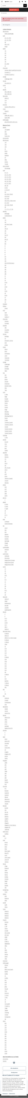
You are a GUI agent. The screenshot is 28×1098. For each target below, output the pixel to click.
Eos (5, 980)
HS (5, 693)
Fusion (6, 407)
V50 (5, 1042)
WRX (6, 900)
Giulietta (7, 155)
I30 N (6, 470)
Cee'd (6, 528)
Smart (6, 308)
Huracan (7, 549)
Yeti (5, 887)
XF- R (6, 515)
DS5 (6, 342)
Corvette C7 (7, 72)
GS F (6, 575)
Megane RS (7, 827)
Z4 (5, 302)
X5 (5, 289)
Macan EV (7, 799)
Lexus (4, 85)
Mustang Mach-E (9, 416)
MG (4, 689)
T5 (5, 999)
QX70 (6, 495)
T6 (5, 1001)
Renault (4, 805)
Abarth (4, 127)
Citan (6, 644)
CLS (5, 655)
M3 (5, 265)
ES (5, 571)
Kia (3, 525)
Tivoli (6, 892)
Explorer (7, 401)
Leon (6, 355)
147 (5, 142)
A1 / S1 (6, 172)
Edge (6, 396)
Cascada (7, 743)
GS (5, 573)
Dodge (4, 76)
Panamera (7, 801)
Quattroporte (8, 609)
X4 (5, 284)
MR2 (6, 950)
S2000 (6, 450)
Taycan (6, 803)
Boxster (6, 790)
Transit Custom (8, 433)
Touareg (7, 1012)
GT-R (6, 724)
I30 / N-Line (7, 467)
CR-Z (6, 446)
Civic (6, 444)
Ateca (6, 349)
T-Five (6, 437)
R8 (5, 42)
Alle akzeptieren (14, 1068)
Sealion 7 (7, 317)
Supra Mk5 (7, 117)
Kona (6, 476)
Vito (5, 687)
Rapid (6, 881)
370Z (6, 721)
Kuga (6, 409)
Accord (6, 442)
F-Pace (6, 506)
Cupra (4, 347)
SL (5, 676)
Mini (4, 696)
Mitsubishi (5, 706)
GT (5, 157)
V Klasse (7, 685)
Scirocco (7, 993)
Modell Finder (13, 9)
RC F (6, 590)
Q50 (6, 491)
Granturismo (8, 603)
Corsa (6, 745)
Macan (6, 797)
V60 (5, 1044)
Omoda (4, 730)
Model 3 (7, 111)
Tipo (6, 390)
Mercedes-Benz (6, 631)
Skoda (4, 864)
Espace (6, 814)
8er (5, 243)
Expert (6, 780)
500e (6, 134)
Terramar (7, 360)
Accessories (6, 138)
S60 (5, 1034)
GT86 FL (7, 941)
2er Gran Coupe (8, 224)
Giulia (6, 153)
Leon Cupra (7, 857)
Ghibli (6, 601)
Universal (5, 961)
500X (6, 377)
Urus (6, 551)
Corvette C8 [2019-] (9, 74)
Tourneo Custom (9, 424)
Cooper (6, 700)
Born (6, 351)
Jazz (6, 448)
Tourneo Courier (9, 422)
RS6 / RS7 (7, 44)
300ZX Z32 (7, 717)
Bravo (6, 379)
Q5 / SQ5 (7, 198)
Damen (4, 1061)
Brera (6, 151)
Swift (6, 905)
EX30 (6, 1032)
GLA (6, 659)
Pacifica (6, 332)
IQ (5, 948)
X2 (5, 278)
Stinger (6, 543)
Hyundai (5, 452)
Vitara (6, 907)
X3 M (6, 282)
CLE (5, 102)
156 (5, 144)
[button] (19, 1)
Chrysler (5, 325)
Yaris (6, 958)
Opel (4, 737)
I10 (5, 459)
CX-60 (6, 622)
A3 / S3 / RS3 (8, 38)
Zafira (6, 758)
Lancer (6, 711)
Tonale (6, 164)
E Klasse (7, 657)
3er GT (6, 228)
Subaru (4, 894)
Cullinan (6, 833)
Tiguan (6, 1010)
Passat (6, 989)
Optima (6, 534)
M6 (5, 271)
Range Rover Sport (9, 562)
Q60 (6, 493)
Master (6, 821)
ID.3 (6, 984)
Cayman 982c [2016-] (10, 107)
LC (5, 87)
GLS (6, 670)
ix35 (6, 474)
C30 (5, 1025)
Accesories (5, 1059)
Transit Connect (8, 429)
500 (5, 131)
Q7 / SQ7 (7, 202)
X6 (5, 293)
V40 (5, 1040)
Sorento (7, 538)
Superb (6, 885)
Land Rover (5, 553)
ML (5, 672)
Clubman (7, 698)
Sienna (6, 954)
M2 (5, 261)
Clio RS (6, 812)
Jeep (4, 519)
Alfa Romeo (6, 31)
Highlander (7, 943)
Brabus (4, 306)
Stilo (6, 388)
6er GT (6, 239)
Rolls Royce (5, 831)
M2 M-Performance (9, 263)
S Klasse (7, 674)
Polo (6, 991)
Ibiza (6, 849)
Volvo (4, 1021)
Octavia (6, 879)
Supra (6, 956)
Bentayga (7, 213)
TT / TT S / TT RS (9, 209)
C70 (5, 1029)
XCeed (6, 545)
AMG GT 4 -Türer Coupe (10, 637)
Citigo (6, 866)
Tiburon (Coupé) (8, 478)
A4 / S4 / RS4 (8, 177)
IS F (5, 579)
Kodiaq (6, 877)
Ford (4, 392)
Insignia (6, 752)
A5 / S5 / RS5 (8, 40)
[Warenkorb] (25, 1)
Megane (7, 823)
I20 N (6, 463)
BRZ (6, 896)
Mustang (7, 414)
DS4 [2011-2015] (9, 340)
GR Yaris (7, 935)
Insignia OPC (8, 754)
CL (5, 646)
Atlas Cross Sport (9, 969)
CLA (6, 100)
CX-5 (6, 620)
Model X (7, 915)
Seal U (6, 314)
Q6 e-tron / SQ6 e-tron (10, 200)
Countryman (8, 702)
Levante (7, 607)
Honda (4, 81)
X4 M (6, 286)
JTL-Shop (17, 1096)
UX (5, 594)
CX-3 (6, 618)
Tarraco (6, 861)
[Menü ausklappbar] (2, 1)
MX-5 (6, 627)
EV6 (5, 530)
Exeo (6, 846)
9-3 (5, 838)
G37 (6, 489)
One (6, 704)
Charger (6, 366)
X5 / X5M (7, 63)
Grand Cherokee (8, 523)
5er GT (6, 235)
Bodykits (5, 304)
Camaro (7, 321)
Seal (6, 312)
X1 (5, 276)
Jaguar (4, 502)
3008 (6, 771)
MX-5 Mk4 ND (8, 94)
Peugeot (5, 760)
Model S (7, 913)
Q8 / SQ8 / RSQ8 (9, 205)
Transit (6, 426)
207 (5, 767)
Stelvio (6, 162)
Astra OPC (7, 741)
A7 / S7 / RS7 (8, 183)
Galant (6, 709)
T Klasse (7, 683)
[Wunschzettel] (22, 1)
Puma (6, 418)
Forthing (5, 435)
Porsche (5, 104)
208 (5, 769)
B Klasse (7, 640)
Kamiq (6, 872)
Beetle (6, 971)
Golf (6, 982)
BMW (4, 48)
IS (5, 577)
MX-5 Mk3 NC (8, 91)
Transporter (7, 1017)
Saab (4, 836)
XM (5, 299)
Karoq (6, 874)
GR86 (6, 937)
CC (5, 976)
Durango (7, 368)
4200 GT (7, 599)
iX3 (5, 256)
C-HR (6, 926)
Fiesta (6, 403)
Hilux (6, 945)
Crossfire (7, 330)
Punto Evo (7, 136)
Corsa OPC (7, 747)
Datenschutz (12, 1093)
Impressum (5, 1093)
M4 (5, 267)
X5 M (6, 291)
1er (5, 51)
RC (5, 588)
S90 (5, 1038)
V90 (5, 1049)
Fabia (6, 870)
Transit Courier (8, 431)
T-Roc (6, 997)
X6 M (6, 295)
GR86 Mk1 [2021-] (9, 115)
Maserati (5, 597)
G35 (6, 487)
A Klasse (7, 633)
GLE (6, 665)
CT (5, 569)
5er (5, 59)
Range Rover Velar (9, 564)
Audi (4, 35)
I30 (5, 465)
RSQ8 (6, 46)
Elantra (6, 454)
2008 (6, 762)
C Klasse (7, 642)
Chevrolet (5, 68)
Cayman (7, 795)
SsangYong (5, 889)
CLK (6, 653)
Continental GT (8, 215)
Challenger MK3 (8, 79)
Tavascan (7, 358)
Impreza (7, 898)
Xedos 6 (7, 629)
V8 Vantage (7, 168)
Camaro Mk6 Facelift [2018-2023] (13, 70)
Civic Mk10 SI (8, 83)
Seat (4, 840)
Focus (6, 405)
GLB (6, 661)
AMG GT (7, 98)
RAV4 (6, 952)
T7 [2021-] (7, 1006)
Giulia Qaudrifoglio (9, 33)
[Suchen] (12, 5)
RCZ (6, 784)
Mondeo (7, 411)
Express (6, 816)
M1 (5, 258)
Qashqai (7, 726)
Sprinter (6, 681)
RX (5, 592)
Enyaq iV (7, 868)
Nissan (4, 715)
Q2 (5, 192)
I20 (5, 461)
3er (5, 55)
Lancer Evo (7, 713)
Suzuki (4, 902)
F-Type (6, 508)
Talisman (7, 829)
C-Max (6, 394)
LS (5, 584)
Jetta (6, 986)
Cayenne (7, 793)
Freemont (7, 383)
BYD (4, 310)
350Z (6, 719)
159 (5, 146)
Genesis (6, 457)
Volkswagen (6, 119)
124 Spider (7, 129)
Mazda (4, 89)
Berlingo (7, 336)
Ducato (6, 381)
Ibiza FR (6, 853)
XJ (5, 517)
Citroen (4, 334)
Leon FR (7, 859)
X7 (5, 66)
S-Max (6, 420)
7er (5, 61)
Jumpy (6, 345)
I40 (5, 472)
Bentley (4, 211)
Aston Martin (6, 166)
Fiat (4, 373)
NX (5, 586)
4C (5, 149)
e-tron (6, 187)
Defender (7, 556)
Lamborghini (6, 547)
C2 (5, 338)
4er (5, 57)
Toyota (4, 113)
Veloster (7, 482)
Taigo (6, 1008)
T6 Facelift (7, 1004)
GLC (6, 663)
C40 (5, 1027)
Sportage (7, 541)
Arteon (6, 965)
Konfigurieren (14, 1072)
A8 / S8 (6, 185)
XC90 (6, 1053)
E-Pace (6, 504)
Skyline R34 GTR (8, 728)
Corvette (7, 323)
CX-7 (6, 625)
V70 (5, 1047)
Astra (6, 739)
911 (5, 788)
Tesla (4, 109)
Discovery (7, 558)
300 (5, 327)
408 (5, 775)
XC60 (6, 1051)
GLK (6, 668)
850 (5, 1023)
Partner (6, 782)
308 (5, 773)
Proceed (7, 536)
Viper (6, 370)
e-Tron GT (7, 190)
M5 (5, 269)
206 (5, 765)
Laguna (6, 818)
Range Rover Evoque (10, 560)
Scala (6, 883)
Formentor (7, 353)
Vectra (6, 756)
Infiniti (4, 485)
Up (5, 1019)
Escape (6, 398)
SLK (5, 678)
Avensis (6, 922)
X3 (5, 280)
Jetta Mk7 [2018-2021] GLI (11, 122)
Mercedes (5, 96)
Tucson (6, 480)
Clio (5, 810)
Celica (6, 928)
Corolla (6, 930)
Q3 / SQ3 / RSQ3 (9, 194)
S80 (5, 1036)
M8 (5, 274)
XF (5, 513)
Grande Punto (8, 386)
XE (5, 510)
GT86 (6, 939)
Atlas (6, 967)
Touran (6, 1014)
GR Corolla (7, 933)
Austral (6, 808)
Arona (6, 842)
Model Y (7, 917)
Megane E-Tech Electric (10, 825)
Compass (7, 521)
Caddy (6, 973)
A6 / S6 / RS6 (8, 181)
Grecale (6, 605)
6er (5, 237)
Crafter (6, 978)
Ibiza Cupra (7, 851)
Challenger (7, 364)
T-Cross (6, 995)
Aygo (6, 924)
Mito (6, 159)
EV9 (5, 532)
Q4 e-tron (7, 196)
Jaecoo (4, 498)
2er (5, 53)
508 (5, 777)
